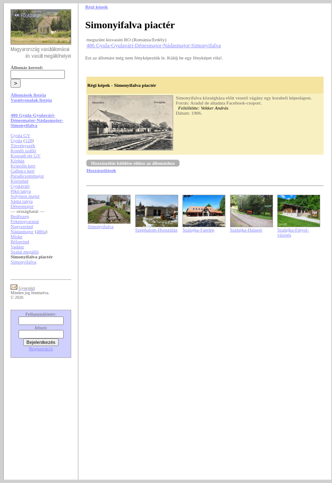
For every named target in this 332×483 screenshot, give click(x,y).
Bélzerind (20, 241)
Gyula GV (20, 135)
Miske (16, 236)
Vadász (17, 246)
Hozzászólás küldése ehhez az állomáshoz (133, 163)
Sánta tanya (22, 201)
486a (41, 231)
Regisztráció (41, 348)
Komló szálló (23, 150)
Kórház (17, 160)
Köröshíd (19, 180)
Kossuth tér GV (25, 155)
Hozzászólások (101, 170)
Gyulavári (20, 185)
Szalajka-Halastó (246, 229)
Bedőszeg (20, 216)
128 (28, 140)
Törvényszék (23, 145)
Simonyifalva (23, 261)
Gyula (16, 140)
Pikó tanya (21, 190)
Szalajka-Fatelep (198, 229)
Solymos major (25, 196)
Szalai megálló (25, 251)
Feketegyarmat (25, 221)
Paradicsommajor (27, 175)
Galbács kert (23, 170)
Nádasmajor (22, 231)
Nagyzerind (22, 226)
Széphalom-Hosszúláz (156, 229)
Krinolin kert (23, 165)
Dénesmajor (22, 206)
